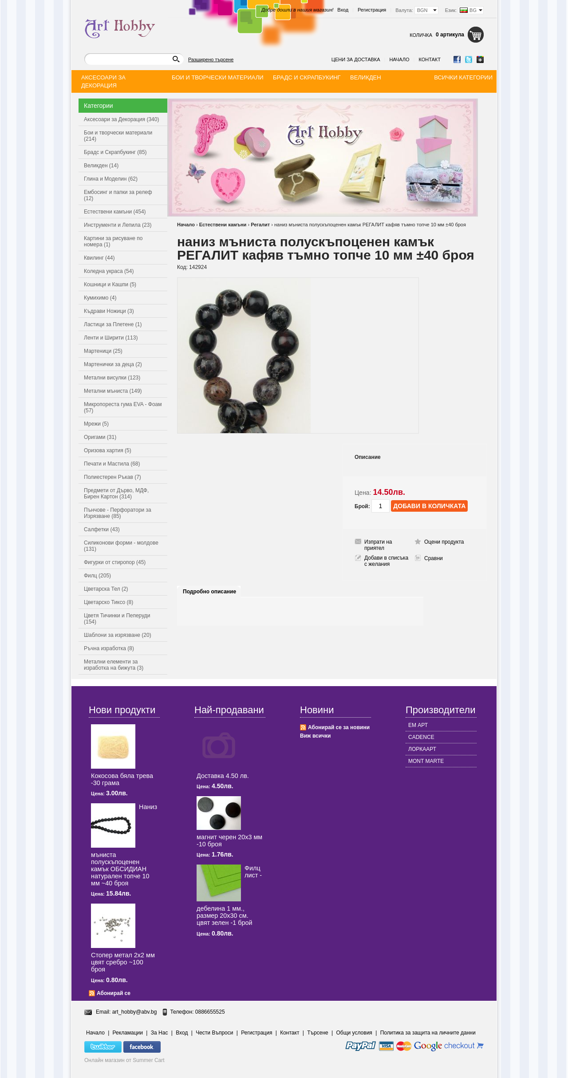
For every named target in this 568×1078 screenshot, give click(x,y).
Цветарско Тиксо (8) (108, 602)
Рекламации (128, 1033)
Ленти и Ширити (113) (111, 338)
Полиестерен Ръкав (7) (112, 477)
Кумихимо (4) (100, 298)
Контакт (429, 59)
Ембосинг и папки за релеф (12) (118, 195)
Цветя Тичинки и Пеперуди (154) (117, 618)
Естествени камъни (223, 224)
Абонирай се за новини (339, 727)
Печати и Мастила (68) (112, 464)
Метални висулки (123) (112, 378)
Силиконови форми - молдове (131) (121, 546)
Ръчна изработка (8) (109, 648)
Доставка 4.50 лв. (223, 775)
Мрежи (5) (96, 424)
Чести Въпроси (214, 1033)
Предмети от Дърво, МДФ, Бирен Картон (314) (116, 493)
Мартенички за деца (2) (113, 364)
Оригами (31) (100, 437)
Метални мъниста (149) (113, 391)
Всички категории (463, 77)
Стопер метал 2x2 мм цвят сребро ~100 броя (123, 962)
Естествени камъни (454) (115, 212)
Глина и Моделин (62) (111, 179)
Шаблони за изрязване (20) (117, 635)
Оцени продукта (444, 542)
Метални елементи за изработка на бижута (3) (113, 665)
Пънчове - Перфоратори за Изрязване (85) (117, 513)
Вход (342, 9)
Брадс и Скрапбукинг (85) (115, 152)
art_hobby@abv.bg (134, 1012)
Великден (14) (101, 165)
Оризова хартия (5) (107, 450)
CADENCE (421, 737)
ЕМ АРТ (418, 725)
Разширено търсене (210, 59)
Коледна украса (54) (109, 271)
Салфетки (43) (102, 529)
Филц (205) (97, 576)
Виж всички (315, 736)
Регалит (260, 224)
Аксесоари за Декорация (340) (121, 119)
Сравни (433, 558)
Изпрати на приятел (378, 545)
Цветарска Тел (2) (106, 589)
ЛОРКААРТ (422, 749)
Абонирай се (113, 993)
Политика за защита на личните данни (428, 1033)
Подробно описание (209, 591)
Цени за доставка (355, 59)
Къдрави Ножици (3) (109, 311)
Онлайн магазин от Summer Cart (124, 1060)
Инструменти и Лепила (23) (117, 225)
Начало (399, 59)
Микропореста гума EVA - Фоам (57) (123, 407)
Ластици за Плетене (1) (113, 324)
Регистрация (372, 9)
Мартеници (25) (103, 351)
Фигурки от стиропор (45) (115, 562)
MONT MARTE (426, 761)
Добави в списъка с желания (386, 561)
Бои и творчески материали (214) (118, 136)
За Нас (159, 1033)
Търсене (317, 1033)
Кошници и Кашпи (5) (110, 284)
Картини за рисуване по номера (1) (113, 241)
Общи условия (354, 1033)
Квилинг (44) (99, 258)
